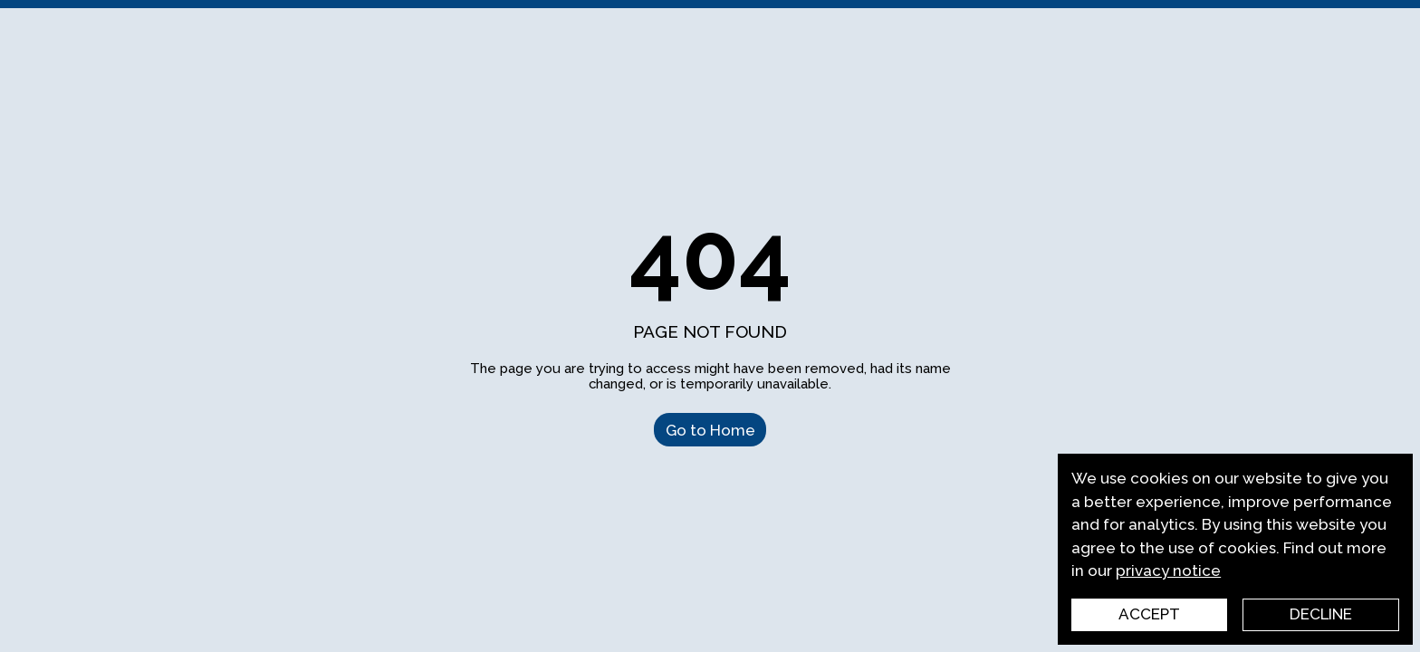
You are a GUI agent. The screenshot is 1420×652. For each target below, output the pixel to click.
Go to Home (710, 429)
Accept (1149, 614)
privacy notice (1168, 570)
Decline (1321, 614)
